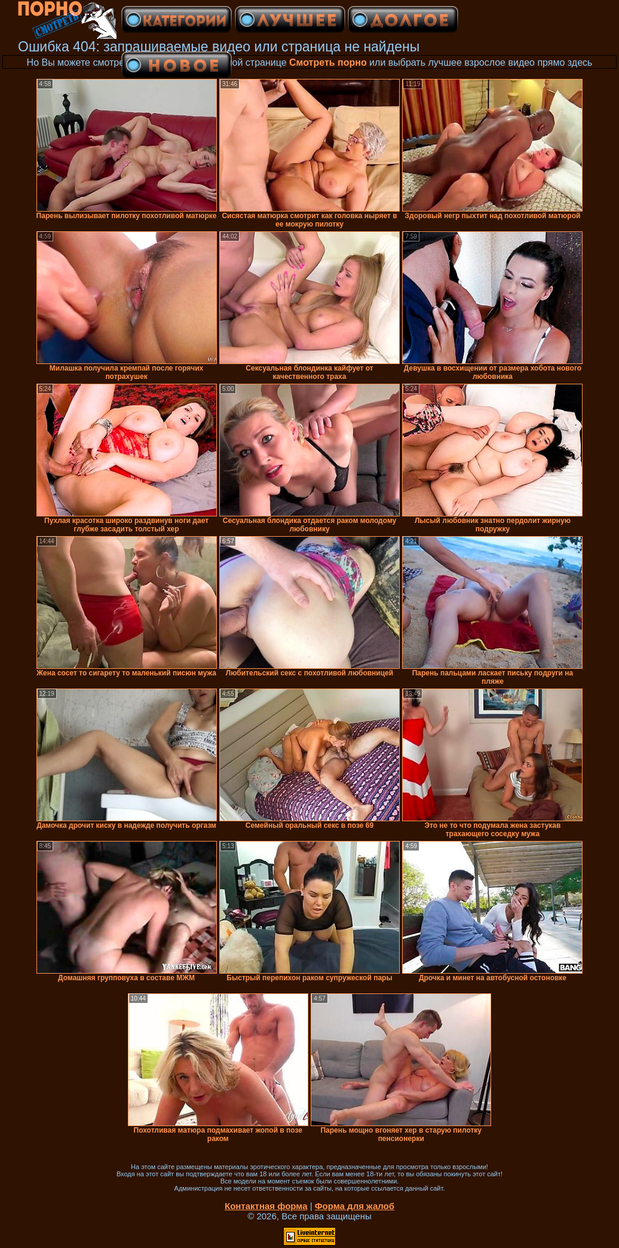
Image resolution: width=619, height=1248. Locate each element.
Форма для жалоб (354, 1206)
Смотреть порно (328, 62)
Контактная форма (266, 1206)
